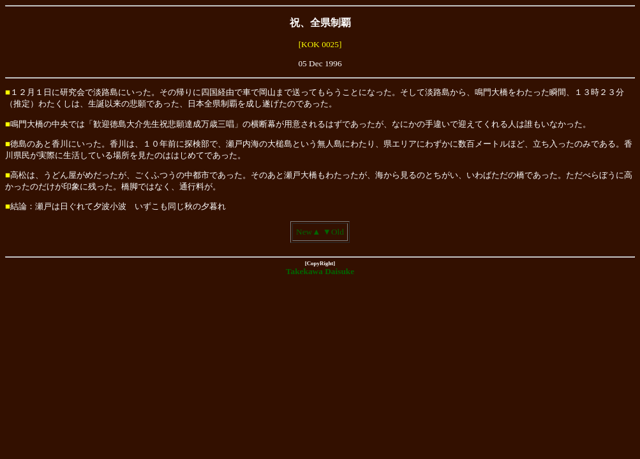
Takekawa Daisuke (320, 271)
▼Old (333, 232)
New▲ (308, 232)
